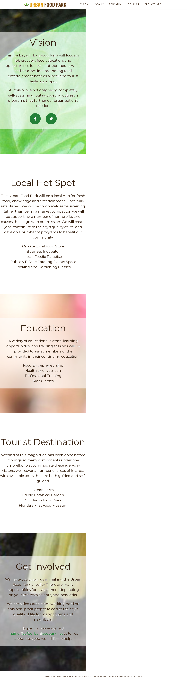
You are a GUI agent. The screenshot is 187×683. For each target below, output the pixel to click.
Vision (84, 4)
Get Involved (152, 4)
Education (116, 4)
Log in (140, 677)
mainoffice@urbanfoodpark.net (35, 633)
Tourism (133, 4)
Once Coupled (82, 677)
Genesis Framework (106, 677)
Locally (99, 4)
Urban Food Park (45, 4)
